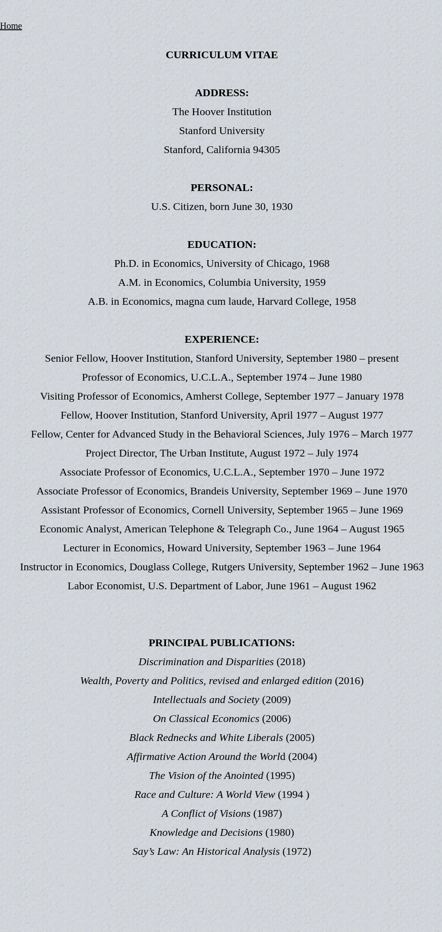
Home (11, 26)
